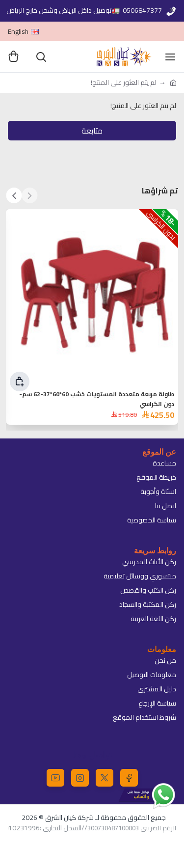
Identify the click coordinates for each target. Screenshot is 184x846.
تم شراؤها (160, 191)
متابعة (92, 130)
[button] (29, 195)
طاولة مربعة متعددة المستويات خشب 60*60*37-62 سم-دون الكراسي (96, 399)
